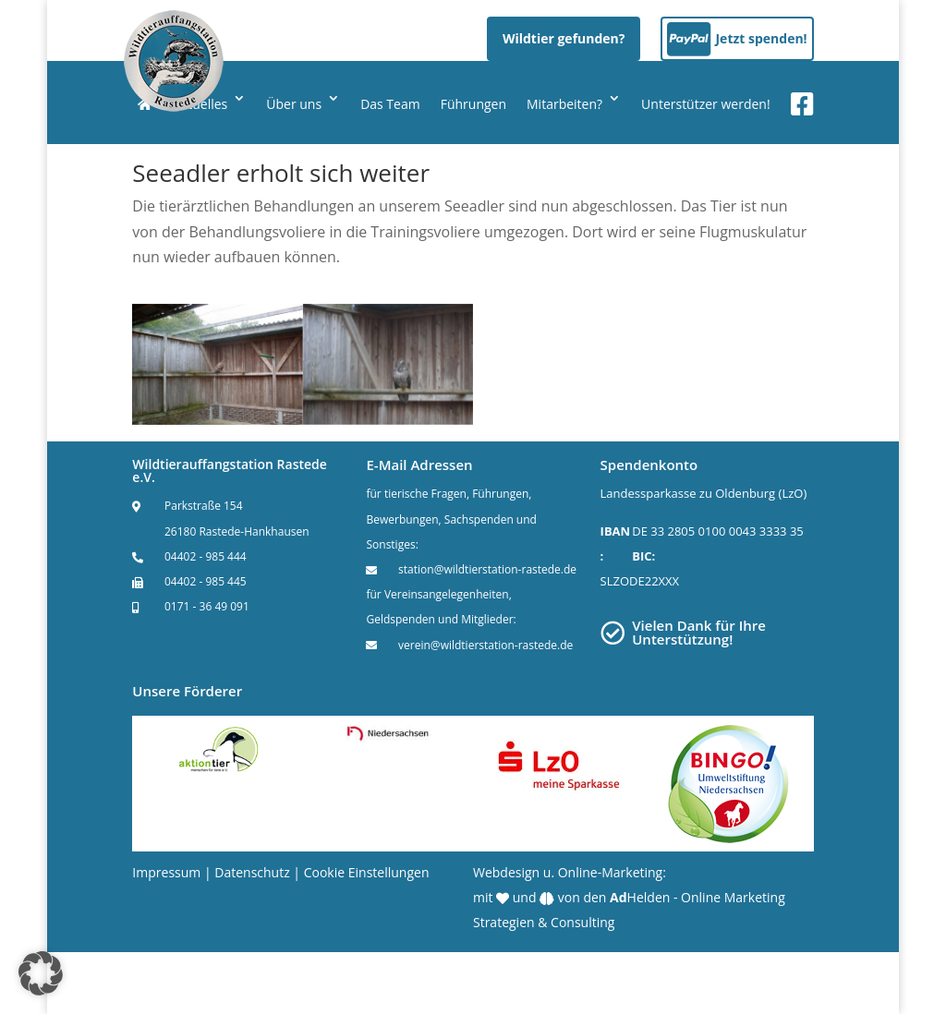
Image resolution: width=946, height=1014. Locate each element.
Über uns (293, 104)
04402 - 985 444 (205, 556)
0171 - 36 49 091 (206, 606)
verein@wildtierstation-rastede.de (485, 645)
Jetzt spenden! (761, 38)
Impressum (166, 872)
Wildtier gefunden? (564, 38)
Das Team (390, 104)
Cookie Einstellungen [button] (367, 872)
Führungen (473, 104)
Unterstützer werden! (705, 104)
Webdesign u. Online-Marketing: (569, 872)
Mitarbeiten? (564, 104)
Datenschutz (251, 872)
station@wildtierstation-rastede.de (487, 569)
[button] (40, 973)
